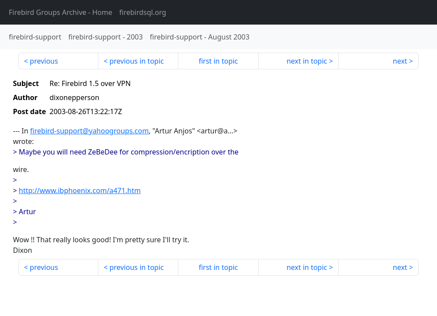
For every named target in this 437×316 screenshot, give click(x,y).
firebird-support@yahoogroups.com (89, 131)
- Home (60, 12)
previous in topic (136, 61)
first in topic (218, 61)
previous (44, 61)
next (400, 61)
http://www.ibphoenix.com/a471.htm (80, 190)
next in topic (306, 61)
